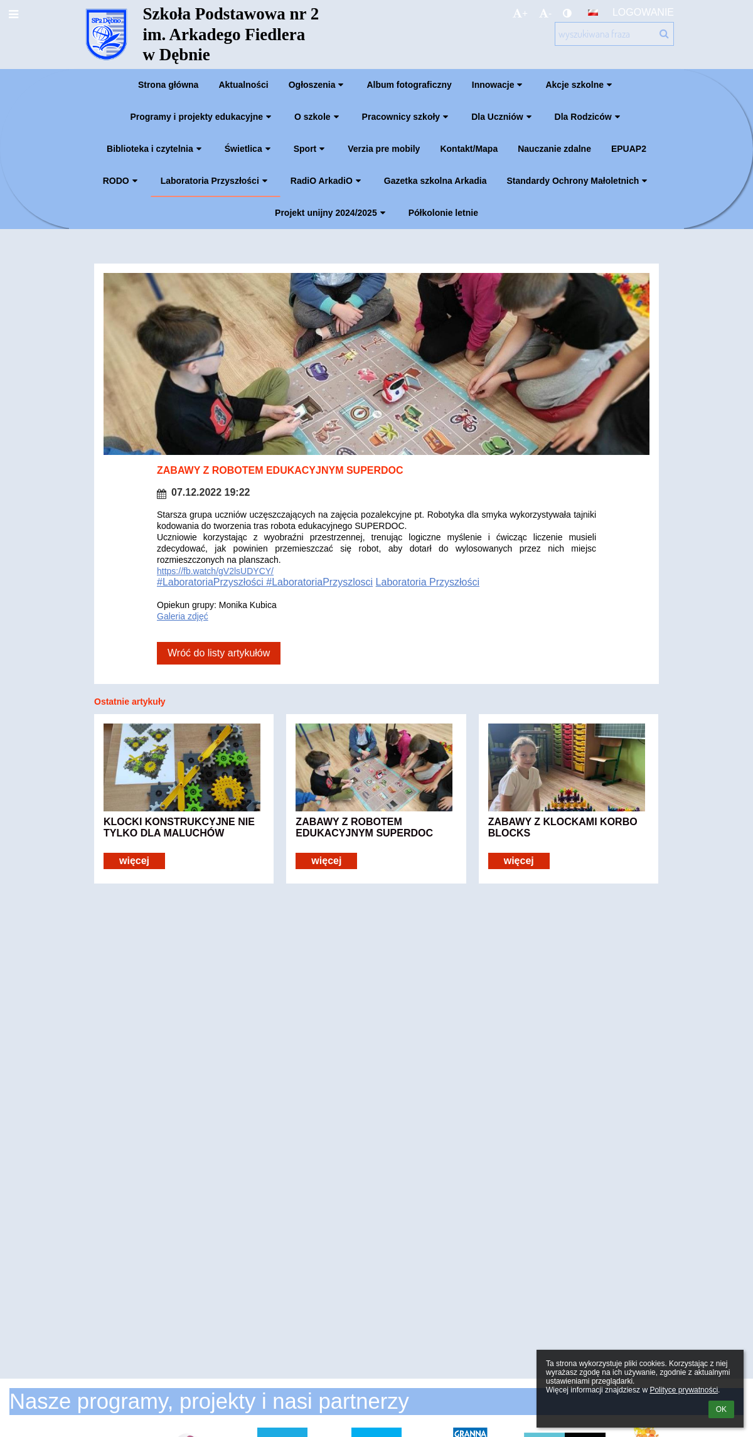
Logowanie (643, 12)
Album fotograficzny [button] (408, 85)
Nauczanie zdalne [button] (554, 149)
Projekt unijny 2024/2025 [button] (331, 213)
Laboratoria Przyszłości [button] (215, 181)
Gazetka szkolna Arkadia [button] (435, 181)
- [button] (545, 13)
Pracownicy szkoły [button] (407, 117)
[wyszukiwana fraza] (614, 34)
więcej (134, 860)
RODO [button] (122, 181)
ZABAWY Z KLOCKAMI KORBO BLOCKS (563, 827)
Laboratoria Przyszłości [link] (427, 582)
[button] (593, 12)
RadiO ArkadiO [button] (327, 181)
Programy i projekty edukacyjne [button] (202, 117)
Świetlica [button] (249, 149)
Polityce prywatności (683, 1390)
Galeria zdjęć (182, 616)
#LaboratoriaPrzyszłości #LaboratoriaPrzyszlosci (265, 582)
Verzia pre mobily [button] (384, 149)
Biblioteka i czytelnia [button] (156, 149)
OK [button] (721, 1409)
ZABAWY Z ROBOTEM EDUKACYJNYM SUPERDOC (364, 827)
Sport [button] (311, 149)
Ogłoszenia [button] (318, 85)
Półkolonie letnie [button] (443, 213)
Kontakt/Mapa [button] (469, 149)
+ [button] (520, 13)
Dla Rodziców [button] (589, 117)
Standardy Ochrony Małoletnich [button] (579, 181)
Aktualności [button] (243, 85)
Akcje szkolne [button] (580, 85)
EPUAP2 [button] (628, 149)
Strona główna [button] (168, 85)
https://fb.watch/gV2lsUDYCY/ (215, 571)
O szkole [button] (318, 117)
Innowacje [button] (499, 85)
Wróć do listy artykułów (219, 653)
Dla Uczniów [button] (502, 117)
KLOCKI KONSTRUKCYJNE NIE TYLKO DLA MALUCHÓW (179, 827)
